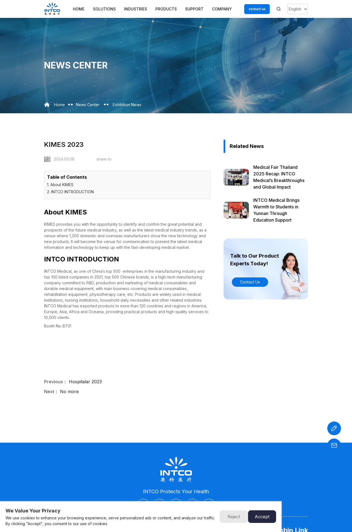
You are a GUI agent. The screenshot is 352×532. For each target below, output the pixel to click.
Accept (262, 516)
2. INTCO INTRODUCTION (70, 191)
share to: (104, 159)
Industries (135, 9)
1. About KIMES (60, 184)
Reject (233, 516)
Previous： (55, 381)
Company (222, 9)
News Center (88, 104)
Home (78, 9)
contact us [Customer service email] (257, 9)
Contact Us (250, 282)
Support (194, 9)
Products (166, 9)
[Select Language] (297, 9)
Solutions (104, 9)
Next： (51, 391)
